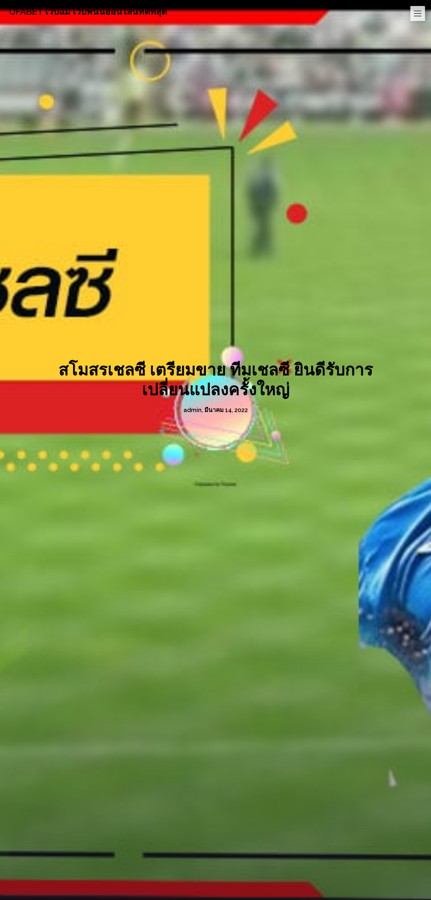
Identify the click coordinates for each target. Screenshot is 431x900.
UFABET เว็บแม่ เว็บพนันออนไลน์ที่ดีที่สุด (88, 11)
